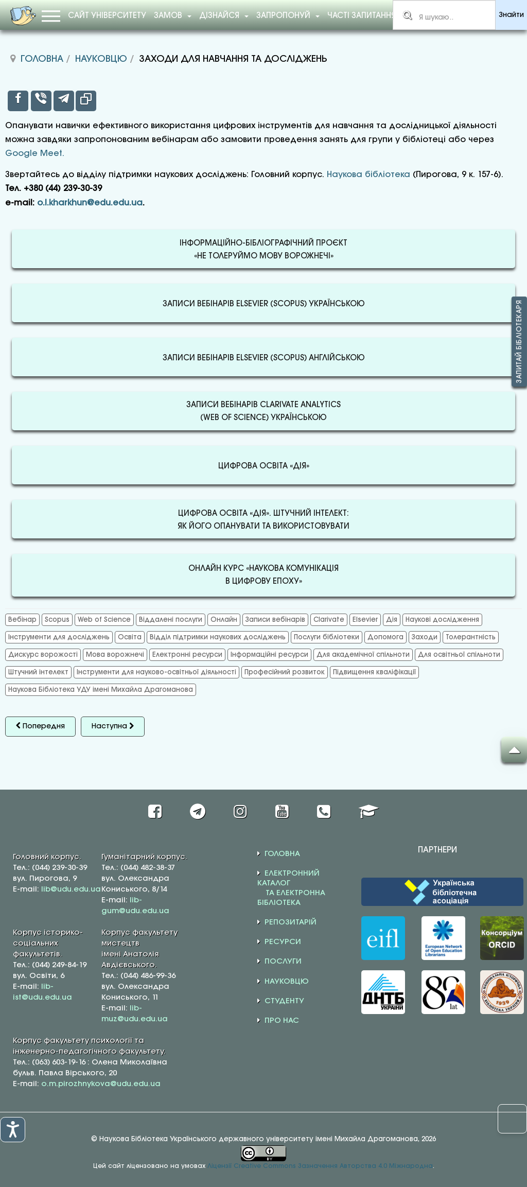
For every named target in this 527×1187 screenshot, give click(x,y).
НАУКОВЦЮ (287, 981)
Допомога (385, 637)
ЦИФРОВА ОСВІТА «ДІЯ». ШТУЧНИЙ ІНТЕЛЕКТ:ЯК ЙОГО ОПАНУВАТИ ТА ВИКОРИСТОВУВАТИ (263, 520)
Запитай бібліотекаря (519, 342)
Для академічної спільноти (363, 655)
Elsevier (365, 620)
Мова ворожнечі (115, 655)
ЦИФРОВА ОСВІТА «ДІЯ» (263, 466)
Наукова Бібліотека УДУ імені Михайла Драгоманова (100, 690)
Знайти (511, 15)
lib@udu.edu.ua (71, 889)
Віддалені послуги (170, 620)
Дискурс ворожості (43, 655)
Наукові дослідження (442, 620)
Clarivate (328, 620)
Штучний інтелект (38, 672)
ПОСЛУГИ (283, 961)
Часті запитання (361, 16)
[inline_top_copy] (86, 101)
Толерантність (471, 637)
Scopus (57, 620)
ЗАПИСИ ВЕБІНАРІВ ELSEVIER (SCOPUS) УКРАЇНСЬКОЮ (264, 304)
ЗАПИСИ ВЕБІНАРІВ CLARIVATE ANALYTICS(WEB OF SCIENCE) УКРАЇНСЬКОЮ (263, 412)
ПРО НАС (282, 1020)
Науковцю (101, 59)
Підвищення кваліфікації (374, 672)
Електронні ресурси (187, 655)
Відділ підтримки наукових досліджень (218, 637)
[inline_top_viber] (41, 101)
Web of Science (104, 620)
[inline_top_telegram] (64, 101)
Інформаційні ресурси (269, 655)
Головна (42, 59)
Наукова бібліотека (368, 175)
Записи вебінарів (275, 620)
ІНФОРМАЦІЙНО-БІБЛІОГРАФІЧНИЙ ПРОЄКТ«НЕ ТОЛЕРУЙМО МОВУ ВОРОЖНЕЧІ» (263, 250)
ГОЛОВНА (282, 854)
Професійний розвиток (284, 672)
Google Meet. (34, 154)
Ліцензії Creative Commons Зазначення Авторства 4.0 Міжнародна (320, 1166)
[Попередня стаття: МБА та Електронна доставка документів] (40, 727)
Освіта (130, 637)
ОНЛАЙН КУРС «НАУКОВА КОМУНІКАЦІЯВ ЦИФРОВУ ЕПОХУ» (263, 575)
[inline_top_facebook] (18, 101)
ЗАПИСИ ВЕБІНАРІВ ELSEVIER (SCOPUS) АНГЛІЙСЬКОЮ (264, 358)
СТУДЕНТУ (284, 1001)
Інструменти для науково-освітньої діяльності (156, 672)
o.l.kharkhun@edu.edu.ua (90, 203)
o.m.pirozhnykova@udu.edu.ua (101, 1084)
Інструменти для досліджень (59, 637)
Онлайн (223, 620)
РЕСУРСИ (283, 942)
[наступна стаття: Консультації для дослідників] (113, 727)
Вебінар (22, 620)
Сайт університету (107, 16)
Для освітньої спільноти (459, 655)
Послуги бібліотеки (326, 637)
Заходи (424, 637)
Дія (391, 620)
